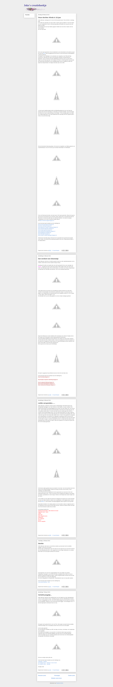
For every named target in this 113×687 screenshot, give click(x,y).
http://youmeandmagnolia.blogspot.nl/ (46, 224)
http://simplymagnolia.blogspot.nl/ (45, 229)
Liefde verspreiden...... (46, 403)
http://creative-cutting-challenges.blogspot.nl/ (47, 235)
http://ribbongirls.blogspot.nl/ (44, 233)
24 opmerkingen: (56, 535)
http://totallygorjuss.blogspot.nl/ (44, 232)
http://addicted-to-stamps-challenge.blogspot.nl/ (48, 227)
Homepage (57, 675)
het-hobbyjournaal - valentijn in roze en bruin (47, 662)
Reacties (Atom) (59, 683)
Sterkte (41, 543)
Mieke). (42, 501)
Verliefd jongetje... (45, 595)
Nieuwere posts (42, 675)
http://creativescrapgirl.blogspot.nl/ (47, 220)
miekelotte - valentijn (42, 661)
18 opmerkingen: (56, 394)
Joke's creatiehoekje (35, 5)
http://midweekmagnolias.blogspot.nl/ (46, 228)
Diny (44, 53)
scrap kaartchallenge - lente (44, 582)
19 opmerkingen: (56, 670)
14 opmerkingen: (56, 586)
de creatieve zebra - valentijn (44, 664)
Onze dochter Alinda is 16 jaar (49, 17)
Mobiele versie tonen (56, 678)
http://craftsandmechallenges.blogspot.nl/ (46, 231)
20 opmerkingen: (56, 250)
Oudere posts (71, 675)
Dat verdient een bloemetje (48, 259)
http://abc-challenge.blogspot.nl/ (45, 225)
